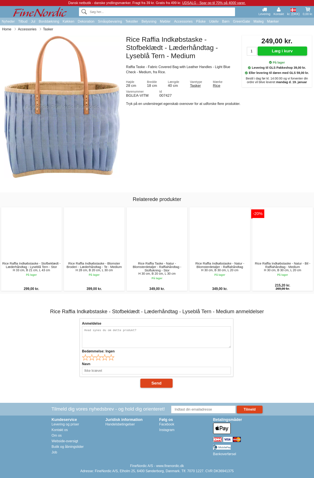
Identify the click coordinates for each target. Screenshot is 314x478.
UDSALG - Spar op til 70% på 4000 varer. (214, 3)
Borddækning (49, 21)
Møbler (165, 21)
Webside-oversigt (65, 441)
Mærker (273, 21)
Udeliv (213, 21)
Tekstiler (131, 21)
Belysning (148, 21)
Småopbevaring (110, 21)
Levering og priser (65, 424)
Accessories (183, 21)
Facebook (166, 424)
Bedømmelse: (98, 351)
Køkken (68, 21)
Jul (33, 21)
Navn (86, 364)
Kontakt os (60, 430)
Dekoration (86, 21)
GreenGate (241, 21)
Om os (57, 435)
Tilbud (22, 21)
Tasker (195, 85)
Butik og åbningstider (68, 446)
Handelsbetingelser (120, 424)
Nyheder (8, 21)
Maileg (259, 21)
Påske (201, 21)
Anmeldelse (91, 323)
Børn (226, 21)
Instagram (167, 430)
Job (54, 452)
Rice (216, 85)
